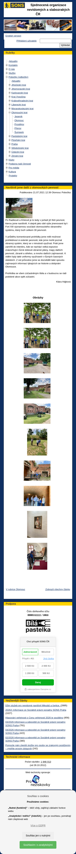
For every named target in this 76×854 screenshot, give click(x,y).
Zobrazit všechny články (57, 589)
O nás (12, 69)
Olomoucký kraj (19, 112)
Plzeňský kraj (18, 140)
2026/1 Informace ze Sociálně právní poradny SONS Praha (35, 710)
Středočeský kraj (20, 148)
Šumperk (19, 132)
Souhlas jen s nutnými (38, 835)
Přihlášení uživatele (26, 40)
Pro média (14, 167)
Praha (14, 144)
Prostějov (19, 124)
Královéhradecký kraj (22, 100)
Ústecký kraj (17, 152)
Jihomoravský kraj (20, 88)
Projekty (13, 175)
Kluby (11, 159)
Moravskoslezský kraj (22, 108)
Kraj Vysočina (18, 96)
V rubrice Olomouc (15, 589)
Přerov (17, 128)
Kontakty (13, 65)
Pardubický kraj (19, 136)
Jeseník (18, 116)
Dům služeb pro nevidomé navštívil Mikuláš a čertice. (32, 705)
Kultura (12, 171)
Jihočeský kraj (18, 85)
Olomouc (19, 120)
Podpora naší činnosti (20, 163)
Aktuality (13, 61)
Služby (12, 73)
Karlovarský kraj (19, 92)
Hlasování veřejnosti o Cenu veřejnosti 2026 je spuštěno (34, 717)
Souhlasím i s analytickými (38, 844)
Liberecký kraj (18, 104)
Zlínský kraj (17, 156)
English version (13, 35)
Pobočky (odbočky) (18, 77)
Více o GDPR (38, 825)
